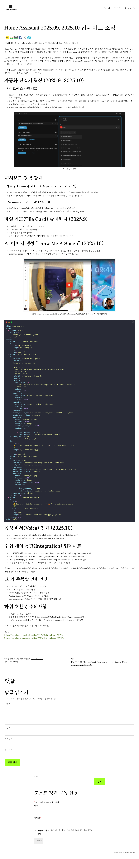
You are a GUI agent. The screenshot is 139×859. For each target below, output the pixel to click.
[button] (133, 322)
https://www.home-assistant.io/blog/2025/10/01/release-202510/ (34, 638)
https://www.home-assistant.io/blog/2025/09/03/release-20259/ (33, 635)
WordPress (130, 853)
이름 (7, 728)
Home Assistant (37, 659)
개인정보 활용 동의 (43, 832)
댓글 (7, 704)
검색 (36, 777)
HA (72, 662)
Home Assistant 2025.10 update (109, 662)
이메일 (8, 739)
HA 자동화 (79, 662)
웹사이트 (8, 750)
